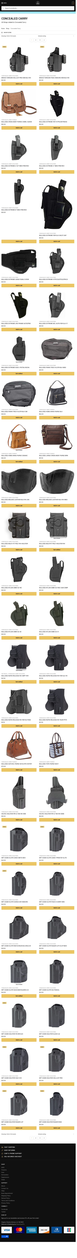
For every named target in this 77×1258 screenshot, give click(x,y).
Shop (7, 28)
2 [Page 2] (35, 40)
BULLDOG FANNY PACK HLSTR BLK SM (14, 412)
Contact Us (4, 1190)
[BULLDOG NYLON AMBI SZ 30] (19, 614)
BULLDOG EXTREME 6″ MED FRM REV (14, 210)
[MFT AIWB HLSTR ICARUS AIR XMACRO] (19, 885)
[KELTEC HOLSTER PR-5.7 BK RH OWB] (56, 794)
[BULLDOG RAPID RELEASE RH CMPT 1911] (19, 658)
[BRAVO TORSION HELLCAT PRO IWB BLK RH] (19, 59)
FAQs (3, 1193)
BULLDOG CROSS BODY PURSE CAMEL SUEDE (16, 122)
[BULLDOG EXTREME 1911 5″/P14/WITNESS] (56, 103)
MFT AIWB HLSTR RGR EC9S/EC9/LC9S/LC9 (16, 948)
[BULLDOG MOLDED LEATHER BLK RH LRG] (19, 482)
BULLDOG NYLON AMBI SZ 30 (11, 633)
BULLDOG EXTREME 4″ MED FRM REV (51, 166)
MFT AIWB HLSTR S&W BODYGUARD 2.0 (15, 992)
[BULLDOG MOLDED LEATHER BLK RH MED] (56, 482)
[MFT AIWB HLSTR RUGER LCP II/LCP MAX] (56, 929)
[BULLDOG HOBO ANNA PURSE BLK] (56, 393)
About (3, 1188)
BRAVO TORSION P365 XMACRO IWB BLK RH (54, 78)
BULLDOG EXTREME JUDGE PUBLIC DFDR (15, 280)
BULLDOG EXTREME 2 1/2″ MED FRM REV (15, 166)
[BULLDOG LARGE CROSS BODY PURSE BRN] (56, 438)
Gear (2, 1174)
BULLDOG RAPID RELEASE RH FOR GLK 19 (53, 677)
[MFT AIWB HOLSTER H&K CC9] (19, 1061)
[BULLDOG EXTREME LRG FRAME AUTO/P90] (19, 305)
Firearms (4, 1172)
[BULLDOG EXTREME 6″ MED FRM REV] (19, 191)
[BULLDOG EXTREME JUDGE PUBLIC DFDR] (19, 261)
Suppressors (5, 1179)
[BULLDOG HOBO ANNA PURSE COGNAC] (19, 438)
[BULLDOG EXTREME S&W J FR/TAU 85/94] (19, 349)
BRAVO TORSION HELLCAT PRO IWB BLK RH (16, 78)
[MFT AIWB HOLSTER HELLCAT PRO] (56, 1061)
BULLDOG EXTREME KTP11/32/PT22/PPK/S (53, 280)
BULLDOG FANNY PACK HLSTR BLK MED (52, 368)
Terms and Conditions (8, 1202)
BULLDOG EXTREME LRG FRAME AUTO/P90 (16, 324)
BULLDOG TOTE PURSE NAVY (49, 765)
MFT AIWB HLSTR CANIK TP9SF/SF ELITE (53, 859)
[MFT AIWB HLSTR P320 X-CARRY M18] (56, 885)
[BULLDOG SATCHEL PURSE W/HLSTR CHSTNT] (19, 747)
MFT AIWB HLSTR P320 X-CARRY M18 (52, 903)
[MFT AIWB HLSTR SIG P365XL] (56, 973)
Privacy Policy (5, 1205)
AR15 (2, 1169)
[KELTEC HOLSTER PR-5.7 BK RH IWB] (19, 794)
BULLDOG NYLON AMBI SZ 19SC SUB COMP (53, 589)
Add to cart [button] (19, 84)
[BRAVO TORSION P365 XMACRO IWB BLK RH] (56, 59)
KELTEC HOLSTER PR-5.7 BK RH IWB (13, 815)
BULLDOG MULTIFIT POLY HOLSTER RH (52, 544)
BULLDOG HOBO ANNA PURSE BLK (50, 412)
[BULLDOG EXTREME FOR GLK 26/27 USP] (56, 204)
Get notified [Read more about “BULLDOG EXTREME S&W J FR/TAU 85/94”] (19, 374)
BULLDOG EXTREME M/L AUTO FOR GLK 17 (53, 324)
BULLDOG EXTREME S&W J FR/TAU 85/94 (15, 368)
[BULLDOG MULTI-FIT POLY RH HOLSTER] (19, 526)
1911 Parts (4, 675)
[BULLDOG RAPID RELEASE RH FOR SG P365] (19, 702)
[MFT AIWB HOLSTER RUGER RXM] (56, 1105)
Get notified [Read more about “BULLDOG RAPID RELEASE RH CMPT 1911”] (19, 683)
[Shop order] (56, 36)
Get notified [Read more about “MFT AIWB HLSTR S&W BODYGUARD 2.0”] (19, 998)
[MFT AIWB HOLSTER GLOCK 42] (56, 1017)
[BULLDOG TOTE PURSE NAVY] (56, 747)
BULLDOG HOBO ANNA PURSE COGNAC (14, 456)
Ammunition (4, 1177)
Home (3, 28)
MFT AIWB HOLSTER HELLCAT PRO (50, 1080)
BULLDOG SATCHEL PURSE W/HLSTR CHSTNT (16, 765)
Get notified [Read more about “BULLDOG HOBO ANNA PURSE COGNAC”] (19, 462)
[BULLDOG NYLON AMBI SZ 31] (56, 614)
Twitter (3, 1214)
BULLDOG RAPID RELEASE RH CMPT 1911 (15, 677)
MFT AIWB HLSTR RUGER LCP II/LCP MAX (53, 948)
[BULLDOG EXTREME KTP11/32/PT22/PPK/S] (56, 261)
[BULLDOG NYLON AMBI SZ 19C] (19, 570)
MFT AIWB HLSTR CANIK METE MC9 (13, 859)
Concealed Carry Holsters (9, 76)
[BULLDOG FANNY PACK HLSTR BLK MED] (56, 349)
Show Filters (6, 32)
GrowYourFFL (20, 1226)
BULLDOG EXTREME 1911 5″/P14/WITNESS (53, 122)
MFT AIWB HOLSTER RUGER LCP (12, 1124)
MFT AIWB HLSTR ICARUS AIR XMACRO (14, 903)
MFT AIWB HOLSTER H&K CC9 (11, 1080)
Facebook (4, 1211)
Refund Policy (5, 1200)
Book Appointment (7, 1195)
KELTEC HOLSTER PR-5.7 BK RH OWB (51, 815)
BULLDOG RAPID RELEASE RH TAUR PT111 (53, 721)
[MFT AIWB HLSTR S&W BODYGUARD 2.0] (19, 973)
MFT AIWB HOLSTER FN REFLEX (12, 1036)
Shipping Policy (6, 1198)
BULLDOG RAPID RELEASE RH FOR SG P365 (16, 721)
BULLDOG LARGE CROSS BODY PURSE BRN (53, 456)
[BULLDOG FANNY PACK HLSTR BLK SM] (19, 393)
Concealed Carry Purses (9, 120)
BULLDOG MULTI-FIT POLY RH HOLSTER (14, 544)
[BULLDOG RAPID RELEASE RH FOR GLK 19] (56, 658)
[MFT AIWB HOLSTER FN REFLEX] (19, 1017)
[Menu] (4, 3)
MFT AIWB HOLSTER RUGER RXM (50, 1124)
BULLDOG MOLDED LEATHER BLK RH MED (53, 500)
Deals (3, 1182)
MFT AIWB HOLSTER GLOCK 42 (49, 1036)
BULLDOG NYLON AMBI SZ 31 (49, 633)
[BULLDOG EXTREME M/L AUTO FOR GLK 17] (56, 305)
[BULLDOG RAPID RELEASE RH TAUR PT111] (56, 702)
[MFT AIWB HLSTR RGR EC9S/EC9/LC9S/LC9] (19, 929)
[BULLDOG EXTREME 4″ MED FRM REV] (56, 147)
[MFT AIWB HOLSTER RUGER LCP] (19, 1105)
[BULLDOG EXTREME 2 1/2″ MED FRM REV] (19, 147)
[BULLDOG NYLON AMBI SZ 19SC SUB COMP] (56, 570)
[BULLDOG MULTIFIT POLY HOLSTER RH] (56, 526)
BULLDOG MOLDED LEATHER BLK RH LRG (15, 500)
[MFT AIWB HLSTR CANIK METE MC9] (19, 841)
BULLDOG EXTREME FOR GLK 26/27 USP (52, 236)
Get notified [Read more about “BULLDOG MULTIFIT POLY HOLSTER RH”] (56, 550)
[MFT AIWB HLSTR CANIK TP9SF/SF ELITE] (56, 841)
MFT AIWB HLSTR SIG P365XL (49, 992)
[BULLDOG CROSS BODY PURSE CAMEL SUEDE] (19, 103)
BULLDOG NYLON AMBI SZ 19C (11, 589)
